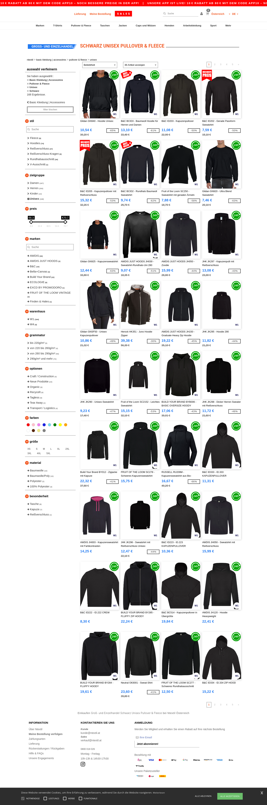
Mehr (228, 25)
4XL (39, 447)
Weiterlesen (159, 792)
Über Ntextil (35, 722)
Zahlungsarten (37, 732)
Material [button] (35, 456)
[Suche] (180, 13)
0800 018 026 (89, 742)
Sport (213, 25)
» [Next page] (238, 58)
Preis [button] (33, 202)
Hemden (169, 25)
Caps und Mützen (146, 25)
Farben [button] (34, 411)
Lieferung (80, 13)
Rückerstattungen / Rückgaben (46, 742)
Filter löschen (50, 103)
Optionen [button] (36, 362)
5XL (48, 447)
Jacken (123, 25)
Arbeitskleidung (192, 25)
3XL (29, 447)
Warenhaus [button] (37, 304)
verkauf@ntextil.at (91, 734)
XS (28, 442)
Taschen (105, 25)
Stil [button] (32, 114)
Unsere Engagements (41, 751)
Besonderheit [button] (39, 489)
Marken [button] (35, 232)
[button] (202, 13)
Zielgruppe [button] (37, 168)
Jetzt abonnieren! (147, 737)
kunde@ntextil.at (90, 726)
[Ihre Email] (153, 731)
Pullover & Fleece (81, 25)
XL (58, 442)
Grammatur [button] (37, 328)
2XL (67, 442)
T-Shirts (57, 25)
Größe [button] (34, 435)
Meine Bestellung (100, 13)
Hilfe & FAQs (36, 747)
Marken (40, 25)
